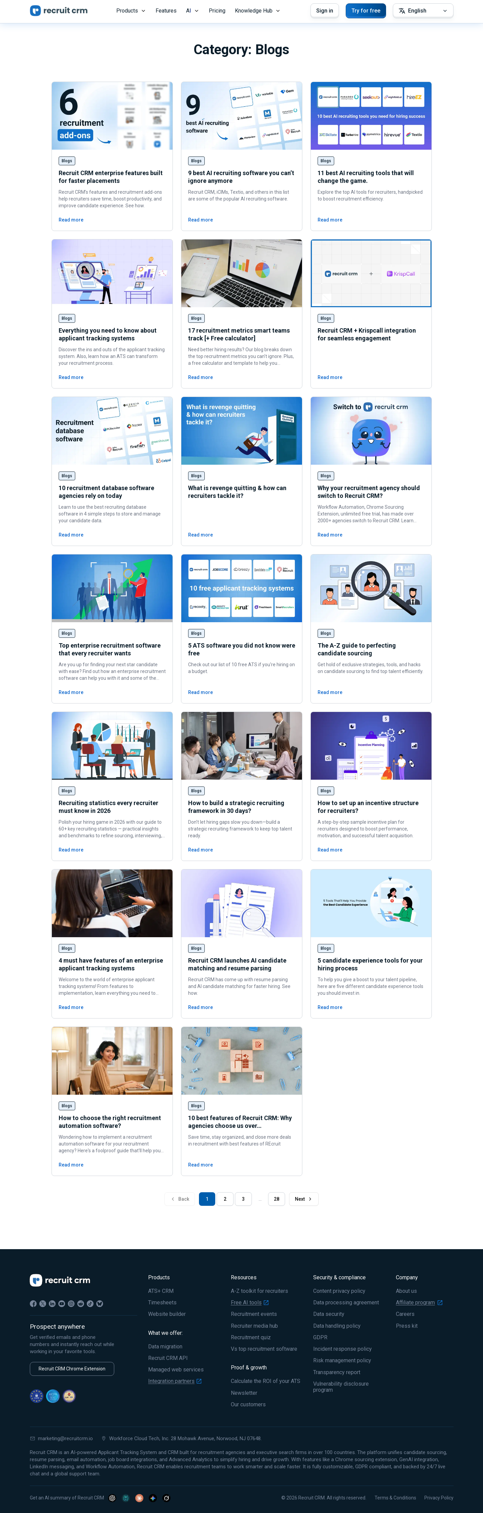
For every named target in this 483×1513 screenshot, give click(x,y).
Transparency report (336, 1372)
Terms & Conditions (395, 1497)
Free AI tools (249, 1303)
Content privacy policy (339, 1291)
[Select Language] (423, 10)
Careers (405, 1314)
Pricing (217, 10)
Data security (328, 1314)
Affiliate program (419, 1303)
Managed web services (176, 1370)
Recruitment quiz (251, 1338)
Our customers (248, 1405)
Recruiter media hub (254, 1326)
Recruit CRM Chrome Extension (72, 1368)
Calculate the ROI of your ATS (265, 1381)
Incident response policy (342, 1349)
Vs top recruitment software (264, 1349)
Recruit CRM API (168, 1358)
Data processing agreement (346, 1303)
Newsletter (244, 1393)
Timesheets (162, 1303)
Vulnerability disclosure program (341, 1387)
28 (276, 1199)
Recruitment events (254, 1314)
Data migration (165, 1347)
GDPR (320, 1338)
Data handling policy (337, 1326)
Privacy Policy (439, 1497)
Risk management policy (342, 1361)
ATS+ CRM (161, 1291)
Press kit (407, 1326)
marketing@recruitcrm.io (61, 1438)
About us (406, 1291)
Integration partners (174, 1381)
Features (166, 10)
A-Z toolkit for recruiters (259, 1291)
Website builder (167, 1314)
